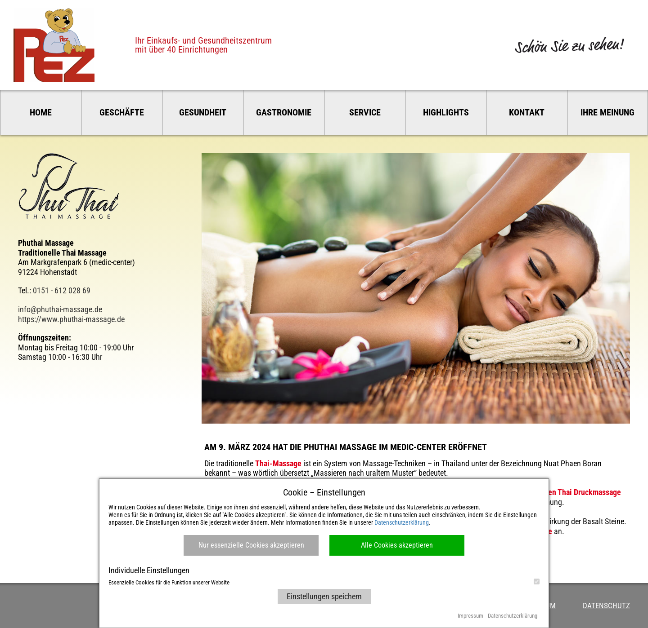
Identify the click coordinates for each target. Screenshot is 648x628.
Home (41, 112)
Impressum (470, 615)
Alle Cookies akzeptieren (397, 545)
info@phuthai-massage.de (60, 309)
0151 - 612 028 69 (61, 290)
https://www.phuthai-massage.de (71, 319)
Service (365, 112)
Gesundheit (202, 112)
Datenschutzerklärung (401, 522)
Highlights (446, 112)
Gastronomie (283, 112)
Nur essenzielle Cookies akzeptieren (251, 545)
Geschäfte (121, 112)
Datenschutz (606, 605)
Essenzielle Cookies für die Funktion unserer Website (324, 582)
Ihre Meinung (607, 112)
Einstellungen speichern (324, 596)
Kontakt (526, 112)
